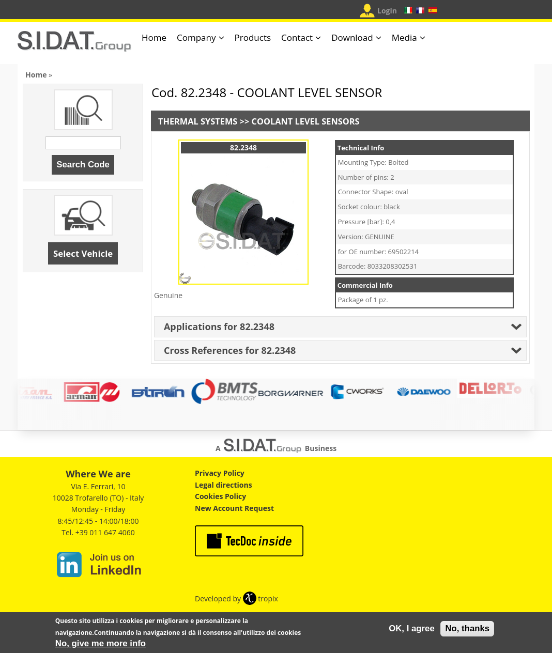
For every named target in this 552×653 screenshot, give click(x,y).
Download (352, 37)
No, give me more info (100, 646)
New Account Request (234, 508)
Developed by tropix (236, 598)
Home (154, 37)
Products (253, 37)
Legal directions (223, 485)
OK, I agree (412, 631)
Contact (297, 37)
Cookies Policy (220, 496)
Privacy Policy (219, 473)
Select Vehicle (83, 253)
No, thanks (467, 631)
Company (196, 37)
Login (387, 10)
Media (404, 37)
